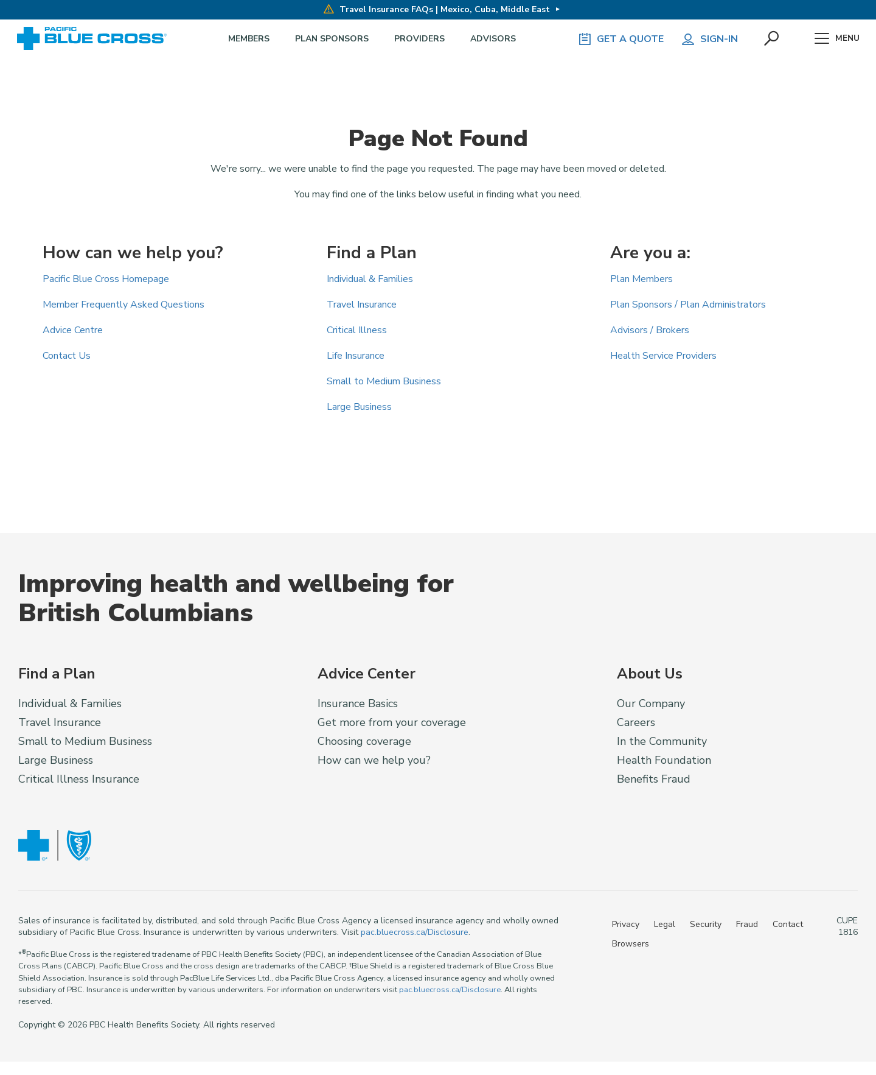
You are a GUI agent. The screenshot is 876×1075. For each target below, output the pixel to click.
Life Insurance (355, 355)
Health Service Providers (663, 355)
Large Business (359, 407)
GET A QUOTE (614, 39)
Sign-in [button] (703, 39)
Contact (788, 924)
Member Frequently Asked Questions (123, 304)
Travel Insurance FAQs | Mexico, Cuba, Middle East (436, 9)
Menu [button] (835, 39)
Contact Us (67, 355)
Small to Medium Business (384, 381)
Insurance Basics (358, 703)
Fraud (747, 924)
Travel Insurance (362, 304)
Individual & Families (370, 279)
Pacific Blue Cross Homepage (106, 279)
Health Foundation (664, 760)
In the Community (662, 741)
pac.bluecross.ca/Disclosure (414, 932)
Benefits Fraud (653, 779)
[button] (767, 38)
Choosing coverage (364, 741)
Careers (636, 722)
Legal (664, 924)
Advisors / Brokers (649, 330)
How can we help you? (374, 760)
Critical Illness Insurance (78, 779)
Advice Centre (73, 330)
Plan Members (641, 279)
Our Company (651, 703)
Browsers (630, 944)
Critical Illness (357, 330)
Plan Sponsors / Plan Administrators (688, 304)
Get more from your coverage (392, 722)
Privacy (625, 924)
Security (705, 924)
